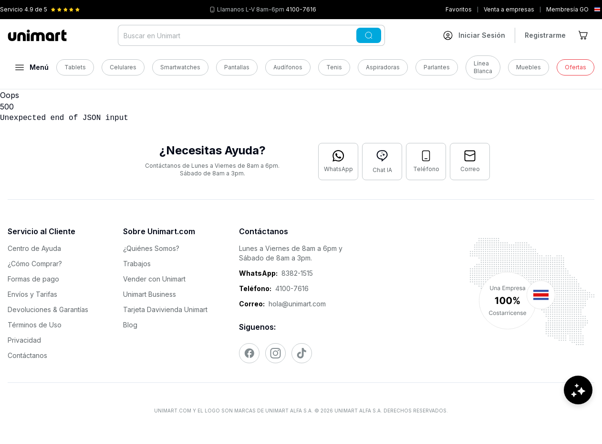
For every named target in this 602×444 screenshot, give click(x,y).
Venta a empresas (509, 9)
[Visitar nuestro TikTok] (301, 353)
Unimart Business (149, 294)
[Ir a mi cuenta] (474, 35)
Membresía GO (567, 9)
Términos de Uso (35, 325)
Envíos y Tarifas (32, 294)
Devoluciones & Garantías (48, 309)
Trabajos (137, 264)
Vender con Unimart (154, 279)
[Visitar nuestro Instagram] (275, 353)
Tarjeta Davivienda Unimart (165, 309)
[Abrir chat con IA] (382, 161)
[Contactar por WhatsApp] (338, 161)
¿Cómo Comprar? (35, 264)
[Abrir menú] (32, 67)
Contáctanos (27, 355)
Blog (130, 325)
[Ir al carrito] (583, 35)
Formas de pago (33, 279)
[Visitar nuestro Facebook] (249, 353)
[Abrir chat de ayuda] (578, 415)
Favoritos (459, 9)
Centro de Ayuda (34, 248)
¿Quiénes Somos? (151, 248)
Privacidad (24, 340)
